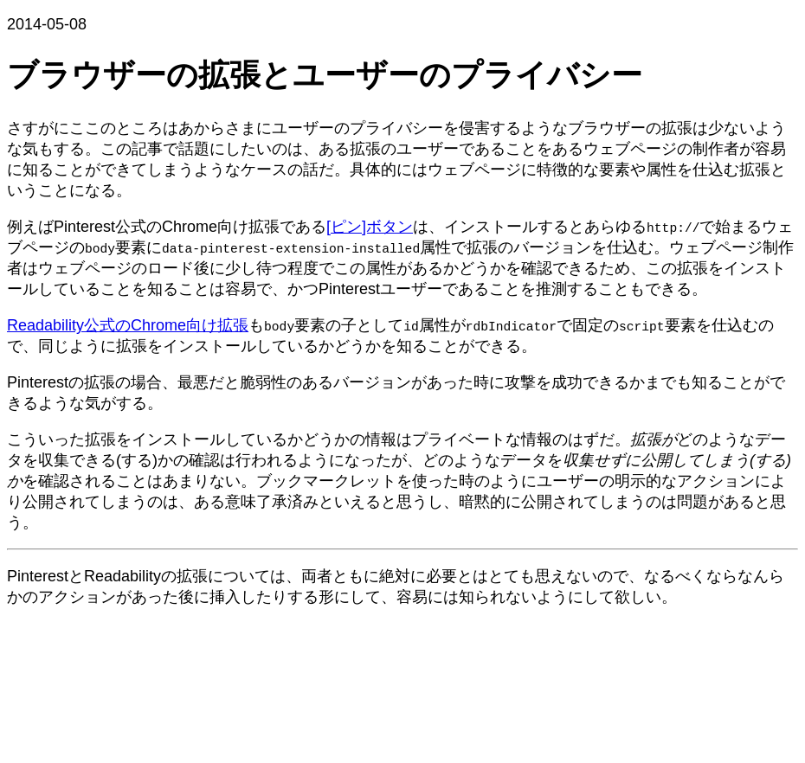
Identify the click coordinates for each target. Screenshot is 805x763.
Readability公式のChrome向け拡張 (127, 325)
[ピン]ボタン (369, 226)
